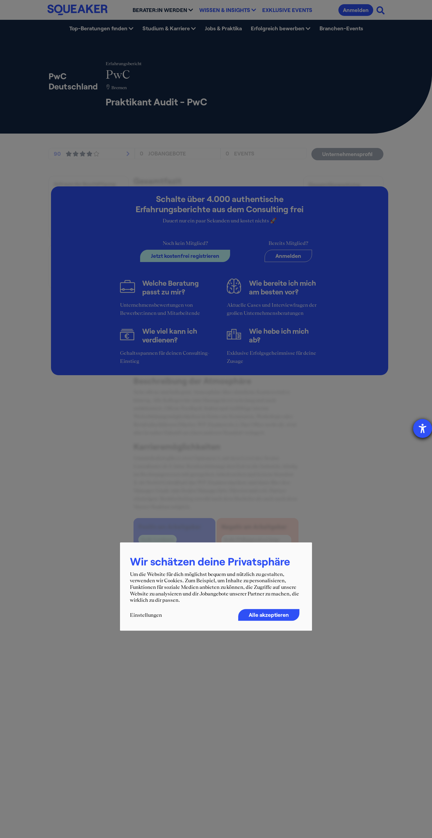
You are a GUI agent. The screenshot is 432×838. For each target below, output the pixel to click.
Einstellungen (146, 615)
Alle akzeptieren (269, 614)
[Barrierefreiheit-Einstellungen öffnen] (422, 428)
